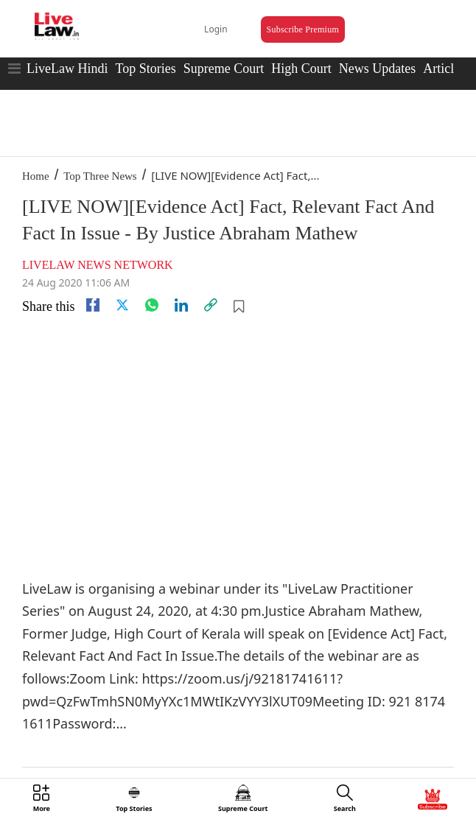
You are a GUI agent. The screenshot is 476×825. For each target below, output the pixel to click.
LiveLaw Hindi (67, 68)
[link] (210, 305)
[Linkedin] (181, 305)
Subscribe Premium (303, 29)
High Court (301, 68)
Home (35, 176)
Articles (444, 68)
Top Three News (99, 176)
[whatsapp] (151, 305)
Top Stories (145, 68)
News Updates (377, 68)
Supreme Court (224, 68)
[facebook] (92, 305)
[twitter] (122, 305)
